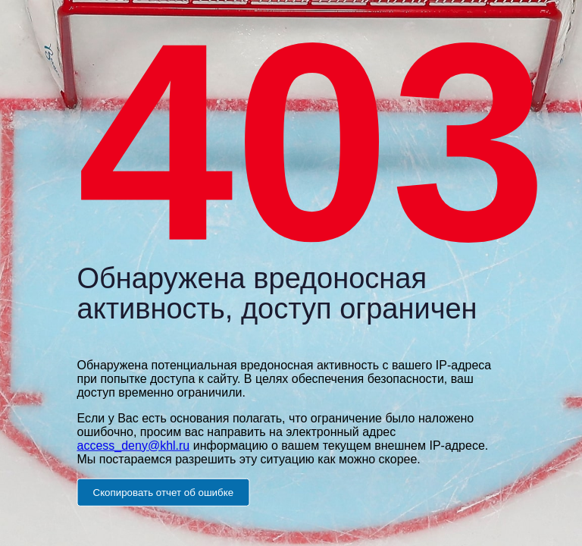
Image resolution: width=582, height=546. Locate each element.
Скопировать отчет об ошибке (163, 491)
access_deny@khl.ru (133, 444)
